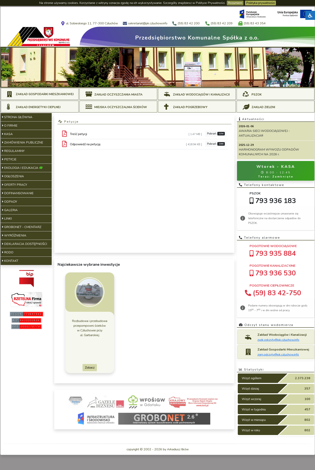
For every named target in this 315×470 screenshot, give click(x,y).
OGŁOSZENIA (13, 176)
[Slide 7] (179, 82)
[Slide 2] (143, 82)
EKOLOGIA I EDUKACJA (22, 168)
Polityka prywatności (260, 3)
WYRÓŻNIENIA (14, 235)
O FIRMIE (9, 125)
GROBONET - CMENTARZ (21, 227)
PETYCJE (9, 159)
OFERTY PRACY (14, 185)
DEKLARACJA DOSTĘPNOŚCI (24, 244)
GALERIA (10, 210)
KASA (7, 134)
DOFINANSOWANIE (18, 193)
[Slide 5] (165, 82)
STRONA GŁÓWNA (17, 117)
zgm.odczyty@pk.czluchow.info (278, 354)
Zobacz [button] (90, 367)
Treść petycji (78, 134)
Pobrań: (216, 133)
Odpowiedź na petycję (85, 144)
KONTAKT (10, 261)
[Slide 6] (172, 82)
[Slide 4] (158, 82)
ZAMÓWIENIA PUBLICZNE (22, 142)
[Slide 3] (150, 82)
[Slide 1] (136, 82)
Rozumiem (235, 3)
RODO (7, 252)
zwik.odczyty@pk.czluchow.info (278, 340)
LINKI (7, 218)
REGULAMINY (13, 151)
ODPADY (9, 202)
